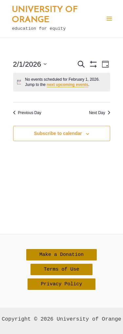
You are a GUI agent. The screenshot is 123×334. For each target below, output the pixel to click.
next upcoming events (67, 84)
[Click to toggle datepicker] (30, 64)
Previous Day (27, 112)
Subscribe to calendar (58, 133)
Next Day (99, 112)
